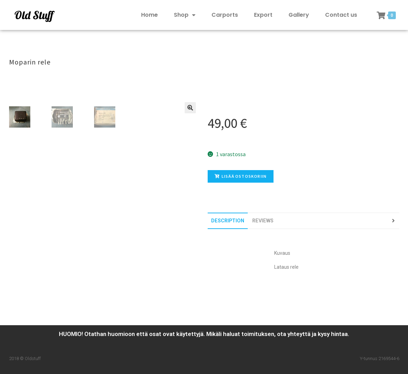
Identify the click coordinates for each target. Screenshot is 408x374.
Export (263, 15)
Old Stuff (33, 15)
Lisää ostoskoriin (241, 176)
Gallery (298, 15)
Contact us (341, 15)
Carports (224, 15)
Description (227, 221)
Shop (184, 15)
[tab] (228, 221)
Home (149, 15)
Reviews (263, 221)
